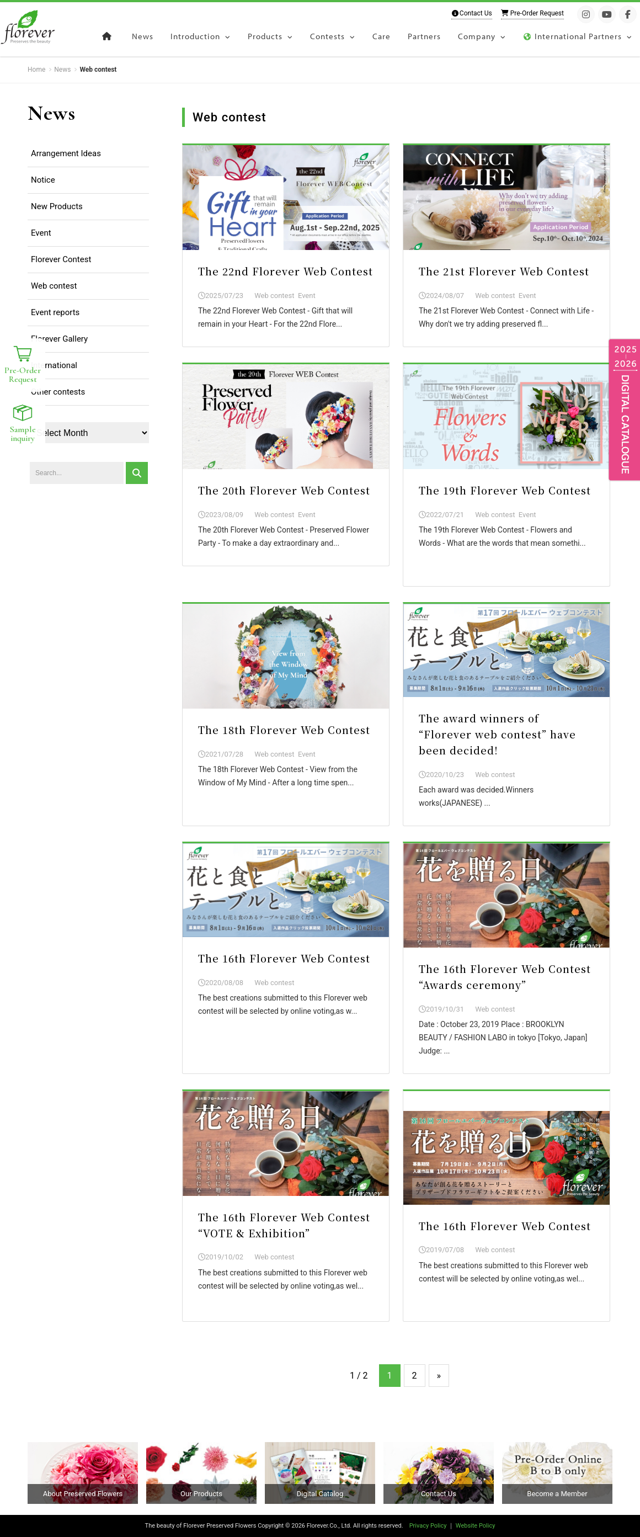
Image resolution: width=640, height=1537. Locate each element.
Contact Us (471, 13)
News (52, 113)
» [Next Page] (439, 1375)
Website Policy (475, 1525)
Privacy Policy (428, 1525)
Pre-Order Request (532, 13)
